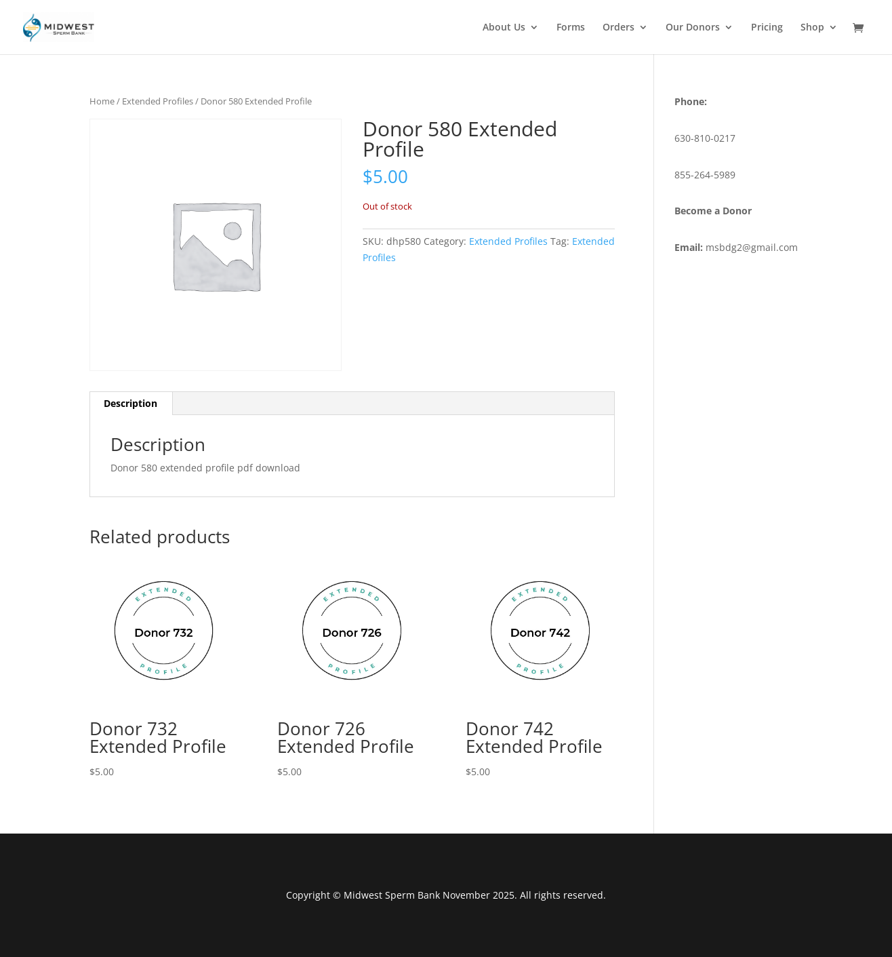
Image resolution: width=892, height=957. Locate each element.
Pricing (767, 27)
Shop (812, 27)
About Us (504, 27)
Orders (618, 27)
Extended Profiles (157, 101)
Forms (570, 27)
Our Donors (693, 27)
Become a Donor (713, 210)
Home (102, 101)
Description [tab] (130, 403)
